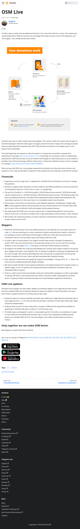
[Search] (71, 3)
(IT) (50, 337)
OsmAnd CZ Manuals (10, 509)
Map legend (6, 409)
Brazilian (6, 485)
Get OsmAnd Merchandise (12, 512)
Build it (4, 416)
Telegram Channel (9, 449)
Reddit (5, 440)
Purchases (5, 406)
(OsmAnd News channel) (36, 337)
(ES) (65, 337)
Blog (3, 503)
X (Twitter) (6, 436)
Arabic (5, 488)
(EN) (46, 337)
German (5, 470)
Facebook (6, 443)
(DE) (57, 337)
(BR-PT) (70, 337)
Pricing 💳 (5, 397)
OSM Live (27, 246)
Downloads (6, 412)
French (5, 467)
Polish (5, 479)
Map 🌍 (4, 400)
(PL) (74, 337)
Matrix (5, 452)
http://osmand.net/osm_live (29, 156)
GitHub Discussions (10, 433)
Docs (3, 403)
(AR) (3, 340)
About (4, 422)
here (10, 232)
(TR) (6, 340)
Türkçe (5, 492)
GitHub (5, 506)
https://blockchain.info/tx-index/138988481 (27, 164)
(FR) (53, 337)
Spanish (5, 482)
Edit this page (8, 372)
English (5, 463)
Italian (5, 473)
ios (8, 368)
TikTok (5, 446)
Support (4, 515)
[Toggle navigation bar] (3, 2)
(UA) (61, 337)
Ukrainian (6, 476)
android (14, 368)
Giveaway (5, 419)
